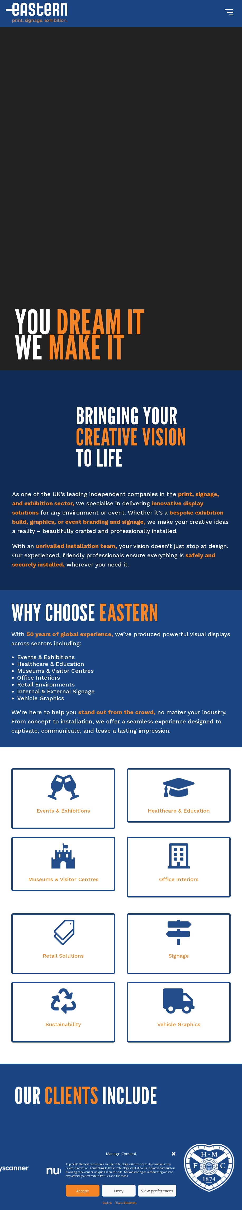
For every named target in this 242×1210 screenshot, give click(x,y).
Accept (82, 1190)
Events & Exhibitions (46, 657)
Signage (179, 956)
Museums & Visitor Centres (55, 671)
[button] (173, 1153)
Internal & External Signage (56, 691)
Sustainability (63, 1024)
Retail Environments (46, 684)
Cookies (107, 1202)
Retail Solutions (63, 956)
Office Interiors (38, 677)
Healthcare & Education (50, 664)
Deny (119, 1190)
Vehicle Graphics (40, 698)
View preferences (157, 1190)
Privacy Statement (126, 1202)
